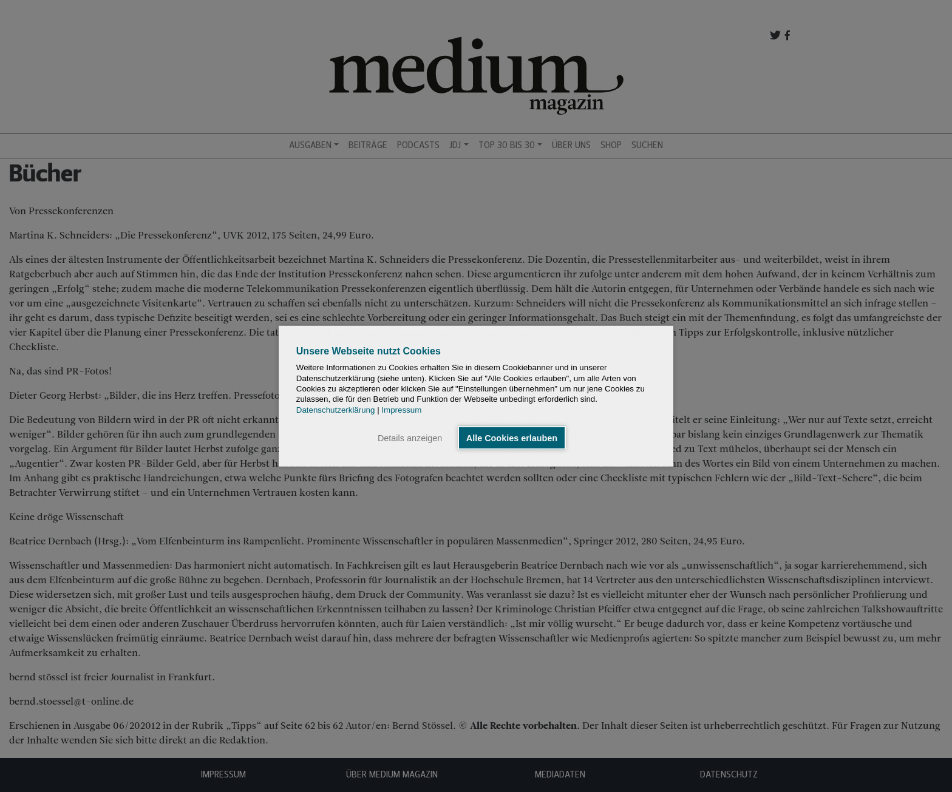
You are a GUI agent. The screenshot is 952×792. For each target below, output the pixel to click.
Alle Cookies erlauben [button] (511, 437)
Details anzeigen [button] (410, 437)
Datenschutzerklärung (335, 409)
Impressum (401, 409)
